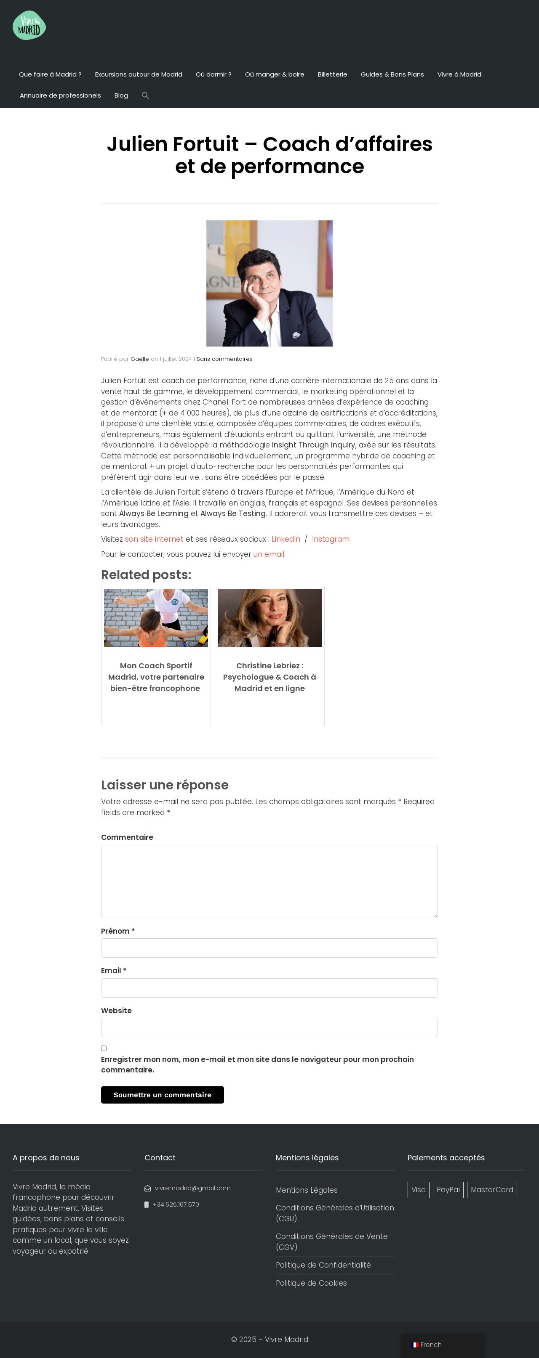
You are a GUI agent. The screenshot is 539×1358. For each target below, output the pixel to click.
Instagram (331, 539)
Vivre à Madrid (459, 74)
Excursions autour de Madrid (138, 74)
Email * (114, 971)
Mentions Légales (307, 1190)
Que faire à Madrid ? (50, 74)
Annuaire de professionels (60, 95)
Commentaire (127, 837)
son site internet (154, 539)
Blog (121, 95)
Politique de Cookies (311, 1283)
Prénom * (118, 931)
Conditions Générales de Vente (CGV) (332, 1241)
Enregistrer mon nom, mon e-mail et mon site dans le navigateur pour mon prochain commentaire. (257, 1064)
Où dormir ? (214, 74)
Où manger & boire (274, 74)
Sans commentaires (225, 359)
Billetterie (332, 74)
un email (268, 554)
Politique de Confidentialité (323, 1265)
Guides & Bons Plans (392, 74)
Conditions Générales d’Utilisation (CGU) (335, 1213)
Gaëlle (140, 359)
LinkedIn (286, 539)
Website (116, 1011)
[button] (145, 96)
